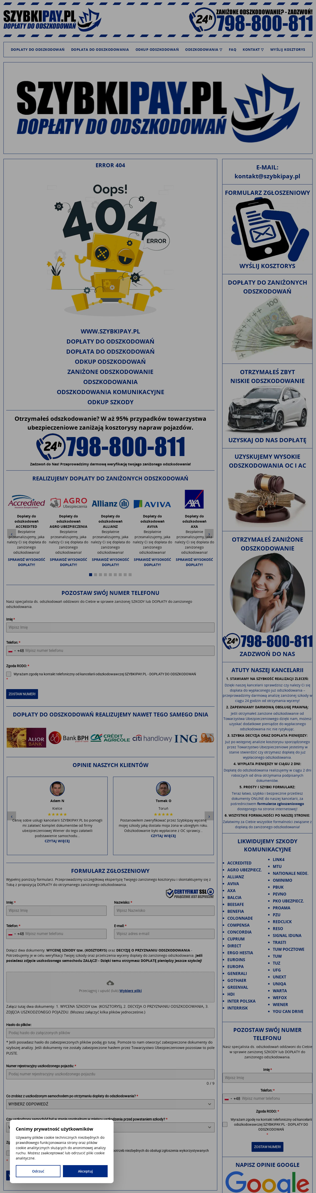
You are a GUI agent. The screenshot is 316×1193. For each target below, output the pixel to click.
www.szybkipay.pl (110, 331)
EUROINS (236, 959)
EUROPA (235, 966)
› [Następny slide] (209, 529)
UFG (277, 970)
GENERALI (237, 973)
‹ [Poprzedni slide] (12, 529)
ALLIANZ (235, 877)
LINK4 (278, 859)
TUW (277, 956)
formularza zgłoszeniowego (280, 803)
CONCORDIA (239, 932)
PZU (276, 915)
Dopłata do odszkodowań (110, 351)
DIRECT (234, 946)
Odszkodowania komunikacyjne (110, 392)
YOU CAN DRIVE (288, 1011)
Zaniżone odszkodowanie (110, 371)
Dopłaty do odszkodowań (38, 49)
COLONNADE (240, 918)
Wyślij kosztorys (287, 49)
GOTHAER (236, 980)
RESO (278, 928)
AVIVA (233, 883)
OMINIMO (282, 880)
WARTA (280, 990)
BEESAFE (235, 904)
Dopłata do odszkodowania (100, 49)
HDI (231, 994)
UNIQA (279, 984)
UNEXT (279, 977)
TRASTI (279, 942)
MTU (277, 866)
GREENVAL (237, 987)
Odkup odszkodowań (157, 49)
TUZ (276, 963)
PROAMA (281, 908)
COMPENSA (238, 925)
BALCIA (234, 897)
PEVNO (279, 894)
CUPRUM (236, 939)
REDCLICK (282, 921)
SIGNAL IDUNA (287, 935)
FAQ (233, 49)
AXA (231, 890)
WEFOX (280, 997)
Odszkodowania (110, 382)
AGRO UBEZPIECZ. (244, 870)
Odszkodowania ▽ (203, 49)
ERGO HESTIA (240, 952)
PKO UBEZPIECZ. (288, 901)
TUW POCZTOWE (288, 949)
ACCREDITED (239, 863)
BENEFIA (235, 911)
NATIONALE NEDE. (291, 873)
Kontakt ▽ (253, 49)
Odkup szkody (110, 402)
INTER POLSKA (241, 1001)
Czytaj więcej (57, 744)
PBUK (278, 887)
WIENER (280, 1004)
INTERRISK (237, 1008)
